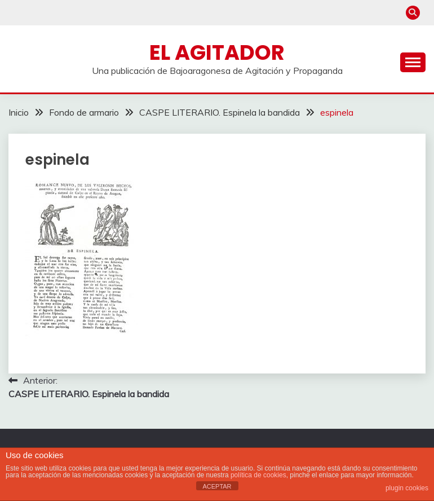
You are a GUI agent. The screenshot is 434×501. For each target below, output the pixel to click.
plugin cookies (407, 488)
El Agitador (217, 52)
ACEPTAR (216, 486)
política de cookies (258, 475)
